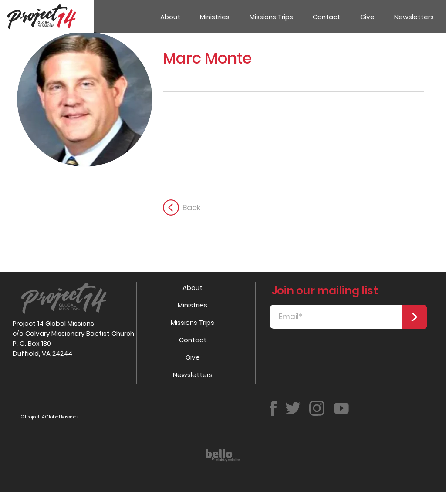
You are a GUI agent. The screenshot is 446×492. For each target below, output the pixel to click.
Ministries (192, 305)
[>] (414, 317)
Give (193, 357)
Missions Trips (192, 322)
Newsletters (193, 374)
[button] (215, 16)
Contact (192, 339)
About (192, 287)
